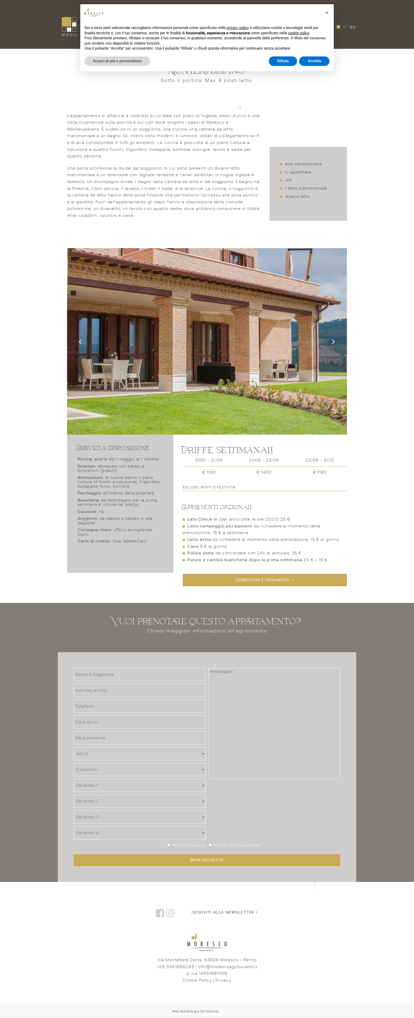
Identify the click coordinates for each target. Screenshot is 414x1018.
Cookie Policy (197, 980)
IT (346, 27)
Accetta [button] (314, 61)
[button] (327, 12)
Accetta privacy (189, 845)
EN (353, 27)
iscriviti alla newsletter (225, 912)
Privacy (223, 980)
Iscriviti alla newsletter (234, 845)
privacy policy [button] (238, 28)
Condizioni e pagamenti (263, 580)
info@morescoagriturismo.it (227, 966)
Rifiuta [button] (283, 61)
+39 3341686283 (175, 966)
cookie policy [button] (298, 33)
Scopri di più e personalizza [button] (117, 61)
